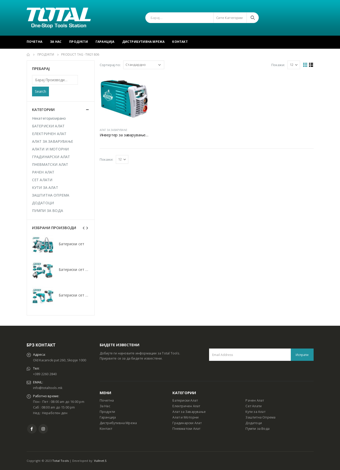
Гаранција (105, 41)
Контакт (180, 41)
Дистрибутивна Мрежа (143, 41)
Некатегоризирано (49, 118)
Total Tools (60, 461)
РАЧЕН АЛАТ (43, 172)
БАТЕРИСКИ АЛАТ (48, 126)
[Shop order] (143, 64)
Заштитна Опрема (260, 417)
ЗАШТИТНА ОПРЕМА (50, 195)
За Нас (55, 41)
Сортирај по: (110, 65)
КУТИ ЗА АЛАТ (45, 187)
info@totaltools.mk (48, 388)
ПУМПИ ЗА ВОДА (47, 210)
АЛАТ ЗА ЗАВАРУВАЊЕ (114, 130)
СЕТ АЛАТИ (42, 179)
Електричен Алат (186, 406)
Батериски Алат (185, 400)
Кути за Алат (255, 412)
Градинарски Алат (187, 423)
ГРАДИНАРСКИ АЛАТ (51, 156)
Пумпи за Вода (257, 428)
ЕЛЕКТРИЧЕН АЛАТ (49, 133)
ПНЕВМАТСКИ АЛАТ (50, 164)
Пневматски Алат (186, 428)
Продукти (78, 41)
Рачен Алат (254, 400)
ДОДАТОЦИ (43, 202)
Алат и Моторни (185, 417)
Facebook (32, 429)
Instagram (43, 429)
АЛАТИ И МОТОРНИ (50, 149)
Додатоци (253, 423)
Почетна (34, 41)
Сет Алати (253, 406)
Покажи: (278, 65)
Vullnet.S (100, 461)
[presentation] (83, 227)
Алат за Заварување (189, 412)
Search (40, 91)
